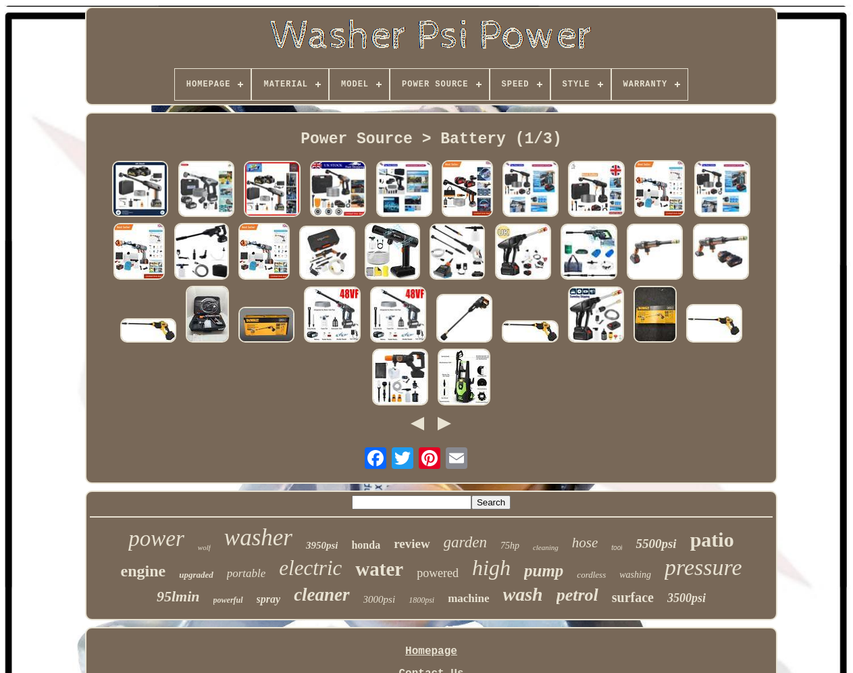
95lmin (178, 596)
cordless (591, 575)
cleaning (546, 547)
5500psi (656, 544)
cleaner (321, 594)
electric (310, 568)
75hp (509, 546)
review (412, 544)
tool (616, 547)
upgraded (196, 575)
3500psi (686, 598)
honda (365, 545)
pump (543, 571)
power (156, 538)
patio (712, 539)
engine (142, 571)
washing (635, 575)
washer (258, 537)
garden (465, 542)
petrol (577, 595)
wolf (204, 547)
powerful (228, 600)
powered (438, 573)
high (491, 567)
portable (246, 573)
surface (633, 597)
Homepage (431, 651)
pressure (703, 567)
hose (585, 542)
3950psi (322, 545)
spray (269, 599)
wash (523, 594)
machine (468, 598)
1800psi (421, 600)
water (379, 569)
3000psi (379, 599)
